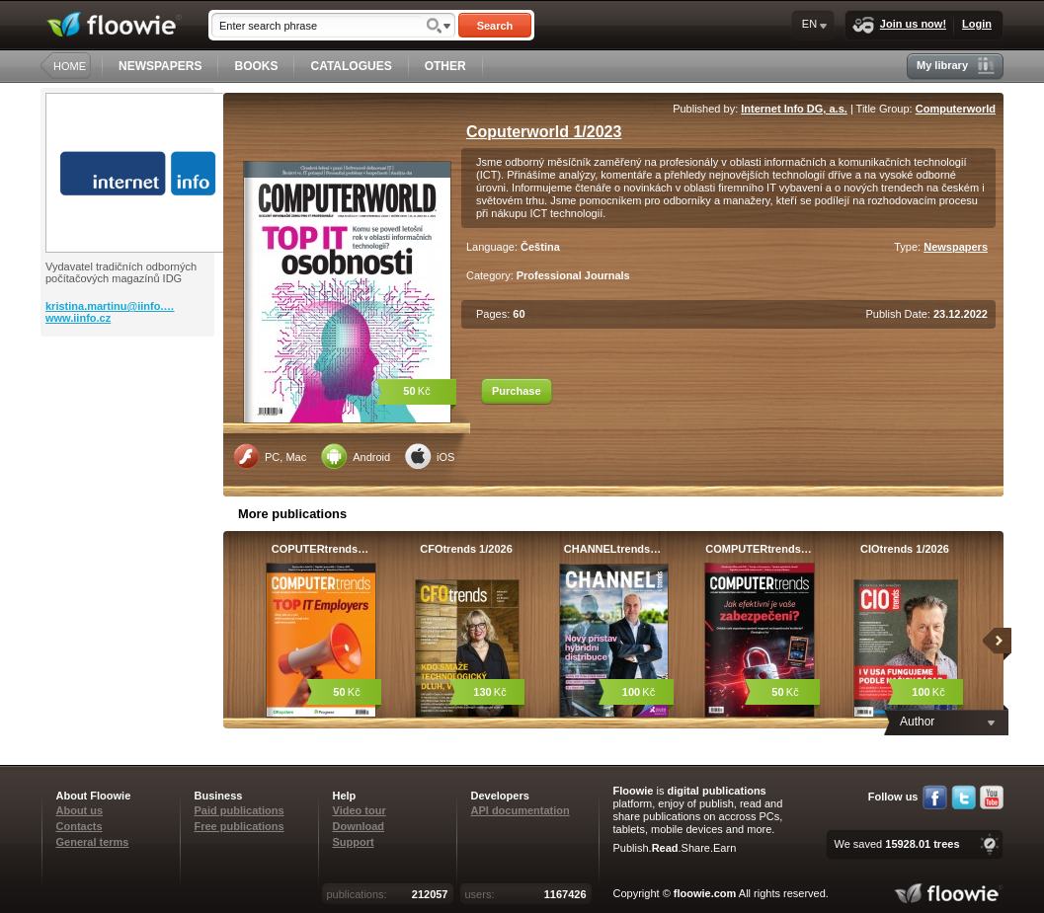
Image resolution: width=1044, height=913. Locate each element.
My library (956, 65)
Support (353, 842)
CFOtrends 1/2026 (466, 549)
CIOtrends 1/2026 (904, 549)
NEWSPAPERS (160, 66)
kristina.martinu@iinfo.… (110, 306)
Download (359, 826)
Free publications (239, 826)
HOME (69, 66)
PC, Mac (269, 456)
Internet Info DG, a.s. (794, 108)
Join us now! (899, 25)
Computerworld (956, 108)
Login (977, 24)
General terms (92, 842)
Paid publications (239, 810)
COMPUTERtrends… (758, 549)
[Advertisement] (129, 416)
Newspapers (956, 247)
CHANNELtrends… (612, 549)
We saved (896, 844)
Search (495, 26)
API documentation (520, 810)
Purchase (516, 391)
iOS (429, 456)
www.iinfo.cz (78, 318)
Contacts (79, 826)
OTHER (445, 66)
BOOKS (256, 66)
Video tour (359, 810)
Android (355, 456)
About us (80, 810)
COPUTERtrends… (320, 549)
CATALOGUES (350, 66)
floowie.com (705, 893)
